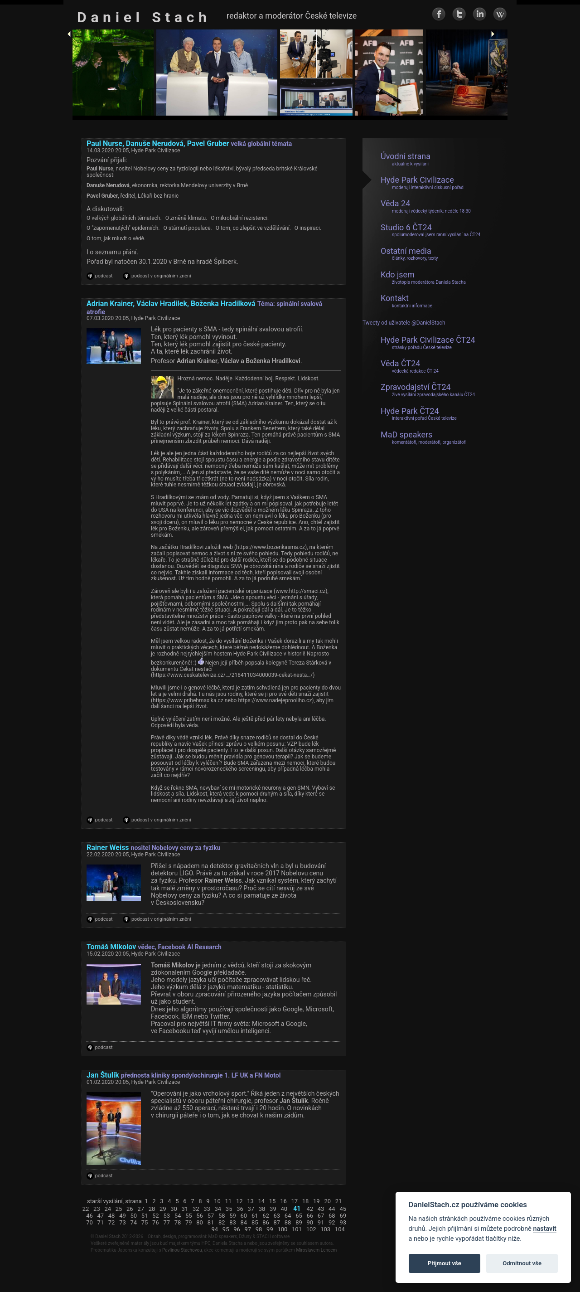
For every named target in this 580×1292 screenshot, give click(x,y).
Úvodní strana (405, 159)
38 (262, 1209)
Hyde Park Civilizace (422, 182)
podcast (104, 276)
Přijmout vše (444, 1263)
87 (277, 1222)
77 (166, 1222)
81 (211, 1222)
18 (305, 1201)
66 (309, 1216)
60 (244, 1216)
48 (111, 1216)
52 (155, 1216)
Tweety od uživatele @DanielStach (403, 323)
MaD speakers (424, 437)
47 (100, 1216)
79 (188, 1222)
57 (211, 1216)
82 (221, 1222)
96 (236, 1229)
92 (332, 1222)
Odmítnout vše (522, 1263)
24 (107, 1209)
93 (342, 1222)
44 (332, 1209)
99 (269, 1229)
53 (166, 1216)
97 (247, 1229)
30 (173, 1209)
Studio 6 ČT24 (430, 230)
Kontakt (406, 301)
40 (283, 1209)
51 (144, 1216)
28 (152, 1209)
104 (340, 1229)
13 (250, 1201)
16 (283, 1201)
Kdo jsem (423, 277)
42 (309, 1209)
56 (199, 1216)
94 (215, 1229)
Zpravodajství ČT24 (428, 390)
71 (100, 1222)
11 (228, 1201)
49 (122, 1216)
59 (232, 1216)
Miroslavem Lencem (316, 1250)
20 (327, 1201)
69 (342, 1216)
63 (277, 1216)
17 (294, 1201)
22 (85, 1209)
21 (338, 1201)
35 (229, 1209)
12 (239, 1201)
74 (133, 1222)
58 (221, 1216)
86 (265, 1222)
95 (225, 1229)
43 (321, 1209)
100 (282, 1229)
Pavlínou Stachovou (182, 1250)
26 (129, 1209)
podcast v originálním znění (161, 276)
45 (342, 1209)
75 (144, 1222)
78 (177, 1222)
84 (244, 1222)
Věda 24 (426, 206)
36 (240, 1209)
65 (298, 1216)
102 (311, 1229)
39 (273, 1209)
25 (119, 1209)
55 (188, 1216)
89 (298, 1222)
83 (232, 1222)
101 (297, 1229)
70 (89, 1222)
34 (218, 1209)
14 (261, 1201)
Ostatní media (409, 254)
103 (325, 1229)
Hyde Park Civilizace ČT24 (428, 342)
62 (265, 1216)
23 (96, 1209)
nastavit (544, 1229)
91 (321, 1222)
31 (185, 1209)
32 (196, 1209)
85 (254, 1222)
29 (163, 1209)
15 (272, 1201)
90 (309, 1222)
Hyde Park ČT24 (419, 414)
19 (316, 1201)
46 (89, 1216)
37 (250, 1209)
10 (217, 1201)
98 (259, 1229)
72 (111, 1222)
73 (122, 1222)
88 (288, 1222)
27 (140, 1209)
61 (254, 1216)
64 (288, 1216)
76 (155, 1222)
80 (199, 1222)
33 (206, 1209)
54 (177, 1216)
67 (321, 1216)
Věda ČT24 (410, 366)
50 (133, 1216)
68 (332, 1216)
